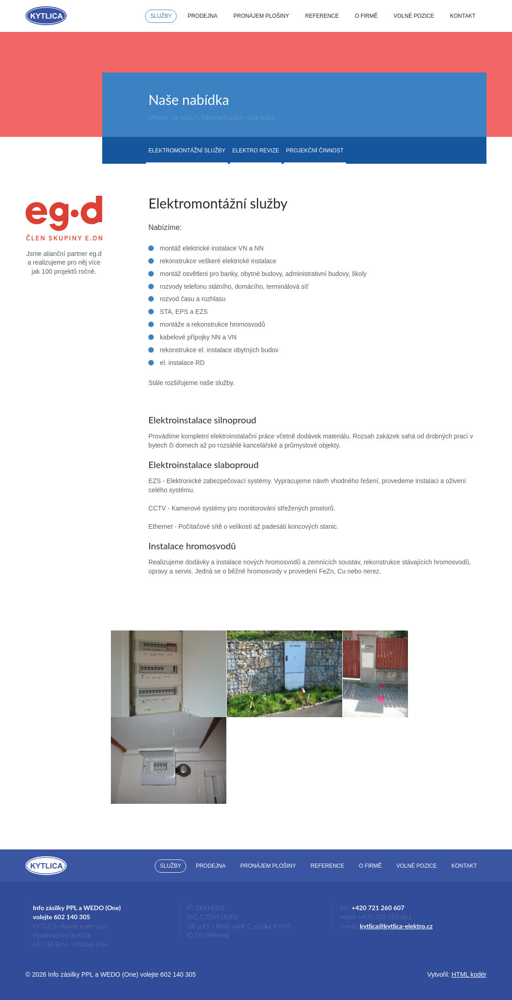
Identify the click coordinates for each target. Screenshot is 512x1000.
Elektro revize (255, 150)
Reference (322, 16)
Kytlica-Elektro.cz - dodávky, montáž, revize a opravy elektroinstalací (46, 15)
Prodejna (202, 16)
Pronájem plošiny (261, 16)
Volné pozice (414, 16)
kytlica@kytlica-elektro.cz (396, 926)
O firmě (366, 16)
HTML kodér (468, 974)
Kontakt (462, 16)
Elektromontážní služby (186, 150)
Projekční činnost (315, 150)
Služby (161, 16)
